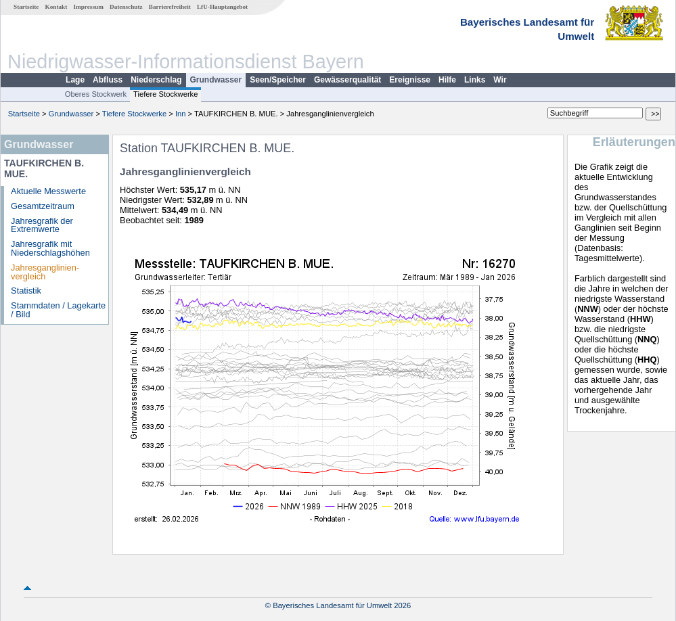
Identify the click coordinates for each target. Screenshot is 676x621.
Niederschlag (156, 80)
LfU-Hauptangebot (222, 6)
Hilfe (447, 80)
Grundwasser (216, 80)
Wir (499, 80)
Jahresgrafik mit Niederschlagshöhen (50, 248)
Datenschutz (126, 6)
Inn (180, 114)
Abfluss (107, 80)
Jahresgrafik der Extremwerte (42, 225)
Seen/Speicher (278, 80)
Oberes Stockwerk (96, 94)
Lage (75, 80)
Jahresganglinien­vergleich (45, 271)
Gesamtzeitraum (42, 206)
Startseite (26, 6)
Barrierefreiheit (170, 6)
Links (474, 80)
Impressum (89, 6)
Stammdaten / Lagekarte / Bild (58, 309)
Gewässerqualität (347, 80)
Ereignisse (409, 80)
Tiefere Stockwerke (165, 94)
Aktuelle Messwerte (48, 191)
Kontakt (56, 6)
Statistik (26, 290)
